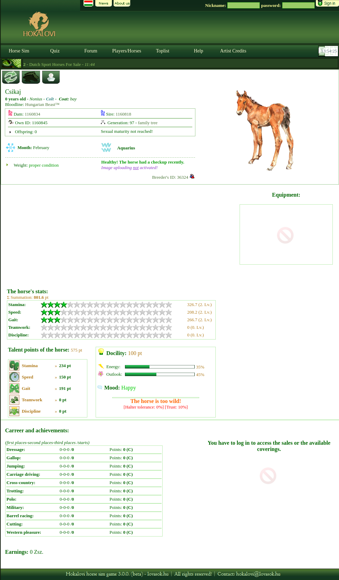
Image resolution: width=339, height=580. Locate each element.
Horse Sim (19, 50)
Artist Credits (233, 50)
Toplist (163, 50)
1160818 (123, 114)
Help (198, 50)
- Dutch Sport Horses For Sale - (54, 64)
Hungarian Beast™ (42, 104)
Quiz (54, 50)
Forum (90, 50)
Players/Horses (126, 50)
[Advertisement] (122, 234)
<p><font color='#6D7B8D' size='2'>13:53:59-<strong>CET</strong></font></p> (329, 51)
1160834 (32, 114)
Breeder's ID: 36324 (170, 177)
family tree (148, 122)
